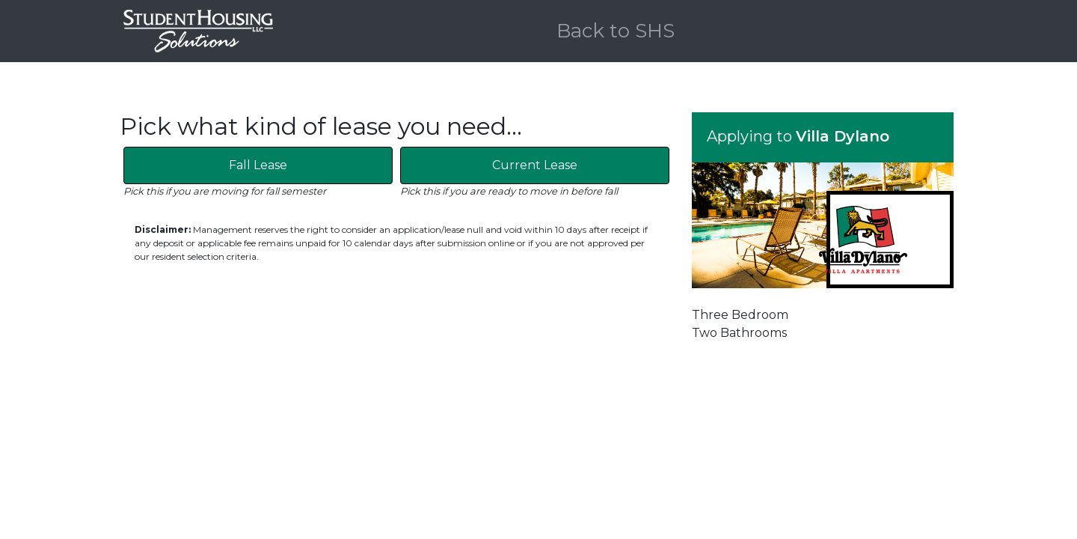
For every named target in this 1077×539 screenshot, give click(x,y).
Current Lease (534, 165)
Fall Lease (258, 165)
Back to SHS (615, 31)
